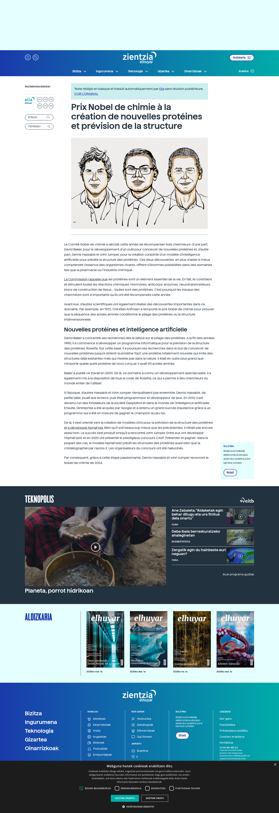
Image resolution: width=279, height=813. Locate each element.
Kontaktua (226, 742)
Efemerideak (143, 731)
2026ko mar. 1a (94, 671)
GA (51, 106)
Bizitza (33, 713)
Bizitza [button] (79, 71)
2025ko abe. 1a (138, 671)
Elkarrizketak (99, 725)
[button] (28, 57)
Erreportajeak (100, 755)
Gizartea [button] (166, 71)
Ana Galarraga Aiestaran (37, 86)
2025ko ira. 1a (180, 671)
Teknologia (39, 731)
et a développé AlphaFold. (84, 428)
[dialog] (139, 787)
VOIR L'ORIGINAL (86, 94)
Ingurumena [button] (107, 71)
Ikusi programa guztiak (238, 574)
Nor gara (225, 718)
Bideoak (96, 743)
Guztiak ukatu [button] (155, 798)
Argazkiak (97, 737)
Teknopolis (39, 498)
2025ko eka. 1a (224, 671)
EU (39, 99)
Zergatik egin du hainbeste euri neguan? (199, 552)
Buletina (246, 71)
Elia (161, 89)
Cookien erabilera (232, 736)
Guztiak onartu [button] (125, 798)
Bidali (230, 472)
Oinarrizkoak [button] (195, 71)
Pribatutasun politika (234, 730)
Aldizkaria (242, 57)
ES (45, 99)
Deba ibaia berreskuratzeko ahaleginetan (196, 533)
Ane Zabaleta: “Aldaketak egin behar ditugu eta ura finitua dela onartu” (197, 514)
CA (45, 106)
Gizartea (36, 739)
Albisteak (97, 719)
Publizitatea (227, 724)
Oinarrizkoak (42, 748)
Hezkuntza (141, 719)
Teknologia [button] (138, 71)
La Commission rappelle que (86, 279)
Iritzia (94, 731)
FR (51, 99)
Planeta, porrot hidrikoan (59, 590)
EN (39, 106)
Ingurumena (41, 722)
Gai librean (141, 737)
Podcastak (97, 749)
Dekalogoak (142, 725)
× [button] (275, 764)
